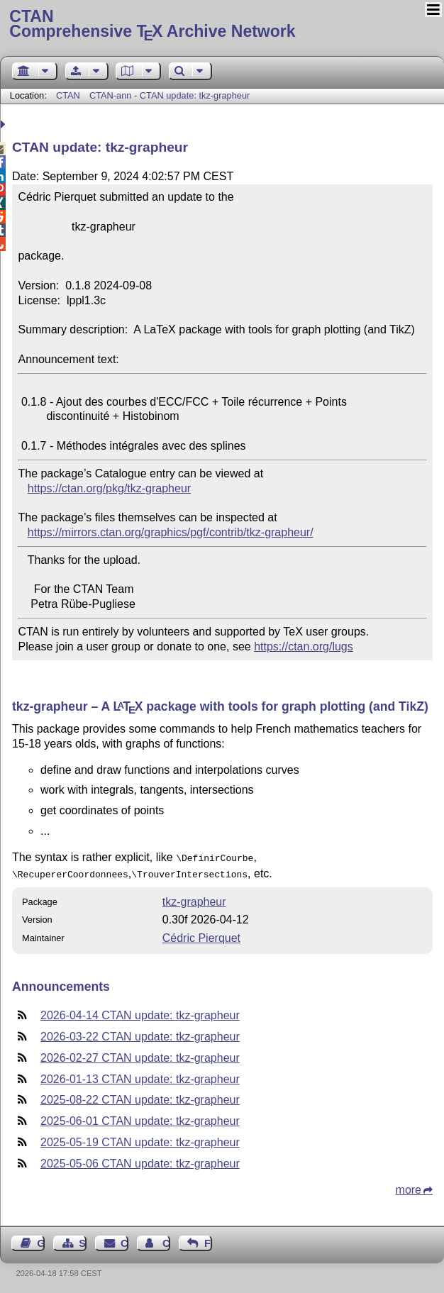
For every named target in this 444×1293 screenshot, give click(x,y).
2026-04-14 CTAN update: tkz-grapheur (140, 1012)
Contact (124, 1240)
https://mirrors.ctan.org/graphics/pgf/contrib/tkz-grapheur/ (170, 532)
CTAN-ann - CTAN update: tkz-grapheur (169, 95)
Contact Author (166, 1240)
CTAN (68, 95)
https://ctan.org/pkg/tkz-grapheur (109, 488)
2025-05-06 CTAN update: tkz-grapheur (140, 1161)
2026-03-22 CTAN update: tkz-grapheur (140, 1034)
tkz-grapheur (194, 899)
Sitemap (83, 1240)
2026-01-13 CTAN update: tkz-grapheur (140, 1076)
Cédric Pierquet (201, 935)
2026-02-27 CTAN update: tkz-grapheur (140, 1055)
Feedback (208, 1240)
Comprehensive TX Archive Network (221, 24)
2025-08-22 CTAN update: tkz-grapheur (140, 1097)
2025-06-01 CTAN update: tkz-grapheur (140, 1118)
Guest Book (41, 1240)
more (408, 1187)
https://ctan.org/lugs (303, 646)
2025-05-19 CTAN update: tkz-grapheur (140, 1139)
